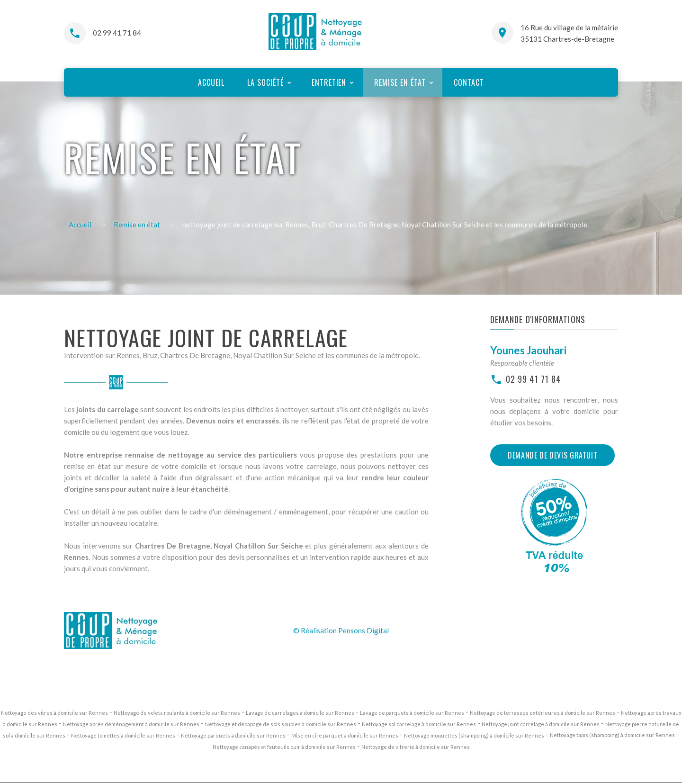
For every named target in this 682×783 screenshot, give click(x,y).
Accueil (80, 224)
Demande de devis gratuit (552, 455)
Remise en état (137, 224)
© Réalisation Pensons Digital (341, 630)
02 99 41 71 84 (117, 32)
